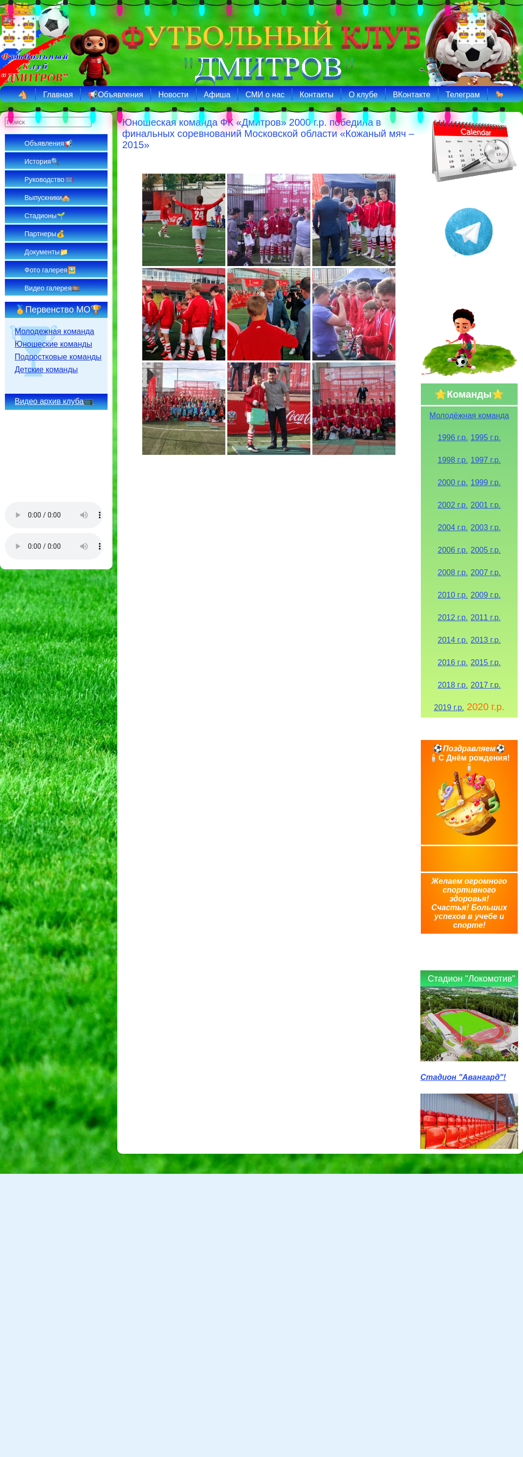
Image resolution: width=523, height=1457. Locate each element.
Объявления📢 (48, 143)
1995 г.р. (486, 437)
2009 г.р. (486, 595)
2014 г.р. (453, 640)
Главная (58, 94)
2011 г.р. (486, 617)
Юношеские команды (53, 344)
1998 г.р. (453, 460)
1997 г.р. (486, 460)
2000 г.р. (453, 482)
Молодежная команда (54, 331)
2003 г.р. (486, 527)
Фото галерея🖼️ (50, 270)
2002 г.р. (453, 505)
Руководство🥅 (48, 179)
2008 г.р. (453, 572)
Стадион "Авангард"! (463, 1077)
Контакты (316, 94)
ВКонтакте (412, 94)
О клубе (363, 94)
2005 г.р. (486, 550)
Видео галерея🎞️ (52, 288)
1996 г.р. (453, 437)
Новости (173, 94)
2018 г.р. (453, 685)
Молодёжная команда (469, 415)
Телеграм (463, 94)
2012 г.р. (453, 617)
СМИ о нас (264, 94)
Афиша (217, 94)
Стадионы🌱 (44, 216)
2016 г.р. (453, 662)
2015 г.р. (486, 662)
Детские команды (46, 369)
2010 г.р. (453, 595)
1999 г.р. (486, 482)
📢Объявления (115, 94)
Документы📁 (46, 252)
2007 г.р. (486, 572)
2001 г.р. (486, 505)
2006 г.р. (453, 550)
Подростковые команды (58, 357)
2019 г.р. (449, 707)
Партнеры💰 (44, 234)
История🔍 (41, 161)
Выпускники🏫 (47, 198)
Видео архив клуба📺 (54, 401)
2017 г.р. (486, 685)
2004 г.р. (453, 527)
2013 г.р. (486, 640)
